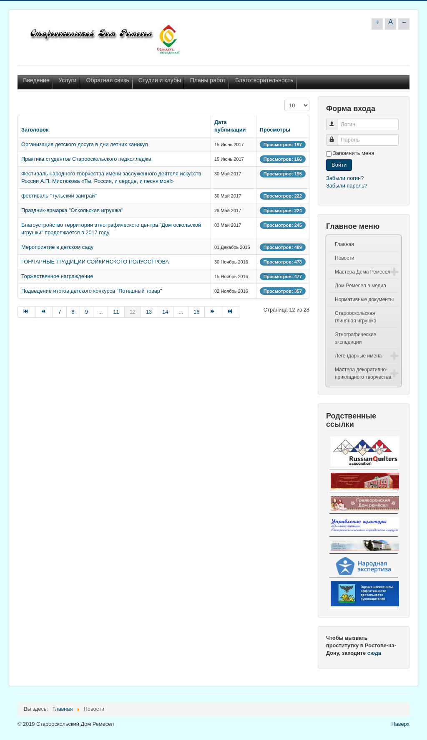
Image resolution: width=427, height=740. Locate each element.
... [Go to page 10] (100, 312)
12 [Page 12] (133, 312)
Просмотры (275, 130)
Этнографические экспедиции (355, 338)
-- (404, 21)
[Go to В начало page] (26, 312)
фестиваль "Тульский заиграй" (59, 196)
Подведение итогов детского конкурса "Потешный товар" (91, 291)
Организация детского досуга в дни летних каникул (84, 144)
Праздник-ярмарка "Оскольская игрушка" (72, 210)
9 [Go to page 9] (86, 312)
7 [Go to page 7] (59, 312)
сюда (374, 653)
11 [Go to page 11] (116, 312)
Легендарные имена (358, 356)
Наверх (400, 724)
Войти (339, 165)
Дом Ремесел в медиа (360, 286)
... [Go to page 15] (180, 312)
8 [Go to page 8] (73, 312)
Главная (344, 244)
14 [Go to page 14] (165, 312)
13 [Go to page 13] (149, 312)
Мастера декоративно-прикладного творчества (363, 373)
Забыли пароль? (346, 185)
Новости (344, 258)
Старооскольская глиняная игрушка (356, 317)
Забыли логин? (345, 178)
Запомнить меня (353, 153)
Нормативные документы (364, 299)
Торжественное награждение (57, 276)
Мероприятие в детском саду (57, 247)
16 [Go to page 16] (196, 312)
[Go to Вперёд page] (213, 312)
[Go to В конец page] (231, 312)
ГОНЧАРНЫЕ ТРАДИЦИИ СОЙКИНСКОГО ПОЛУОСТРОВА (95, 261)
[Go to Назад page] (44, 312)
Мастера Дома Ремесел (362, 272)
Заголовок (35, 130)
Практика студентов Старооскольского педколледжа (86, 159)
